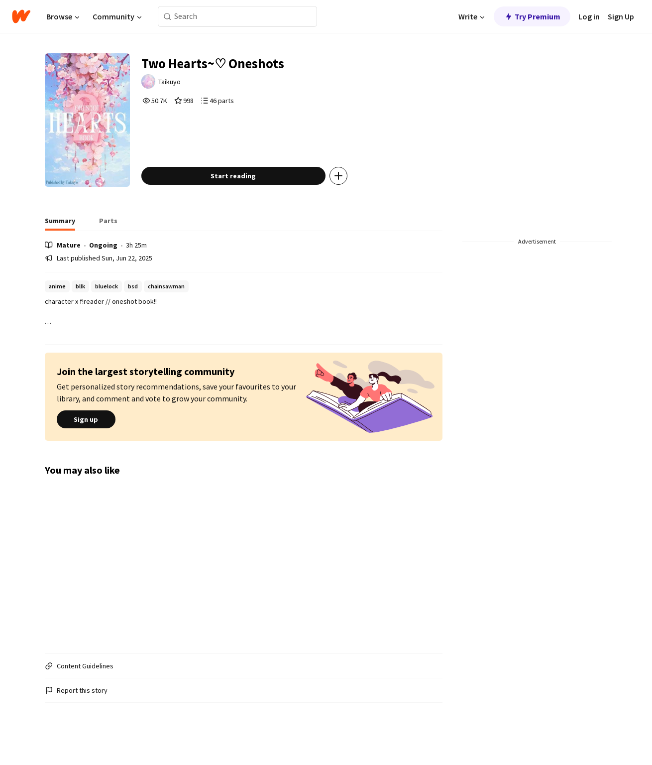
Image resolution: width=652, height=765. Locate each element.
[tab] (60, 234)
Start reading (240, 186)
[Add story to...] (346, 186)
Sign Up (621, 16)
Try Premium (532, 16)
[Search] (167, 16)
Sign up (86, 430)
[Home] (21, 16)
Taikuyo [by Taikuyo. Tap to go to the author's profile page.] (178, 83)
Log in (589, 16)
